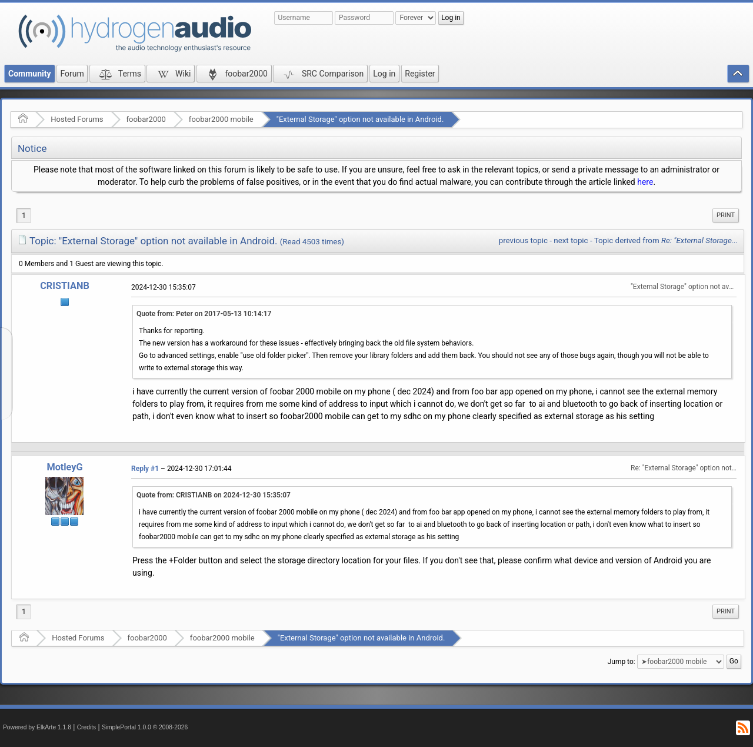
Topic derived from (666, 240)
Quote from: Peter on (203, 314)
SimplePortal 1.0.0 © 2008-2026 (145, 727)
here (645, 182)
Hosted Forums (77, 119)
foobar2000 (146, 119)
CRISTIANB (64, 285)
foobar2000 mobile (221, 119)
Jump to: (621, 662)
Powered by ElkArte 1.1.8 (37, 727)
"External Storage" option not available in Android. (360, 119)
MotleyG (64, 467)
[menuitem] (725, 215)
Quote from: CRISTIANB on (213, 495)
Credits (86, 727)
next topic (571, 240)
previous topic (523, 240)
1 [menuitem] (24, 215)
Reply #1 (145, 468)
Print (726, 215)
